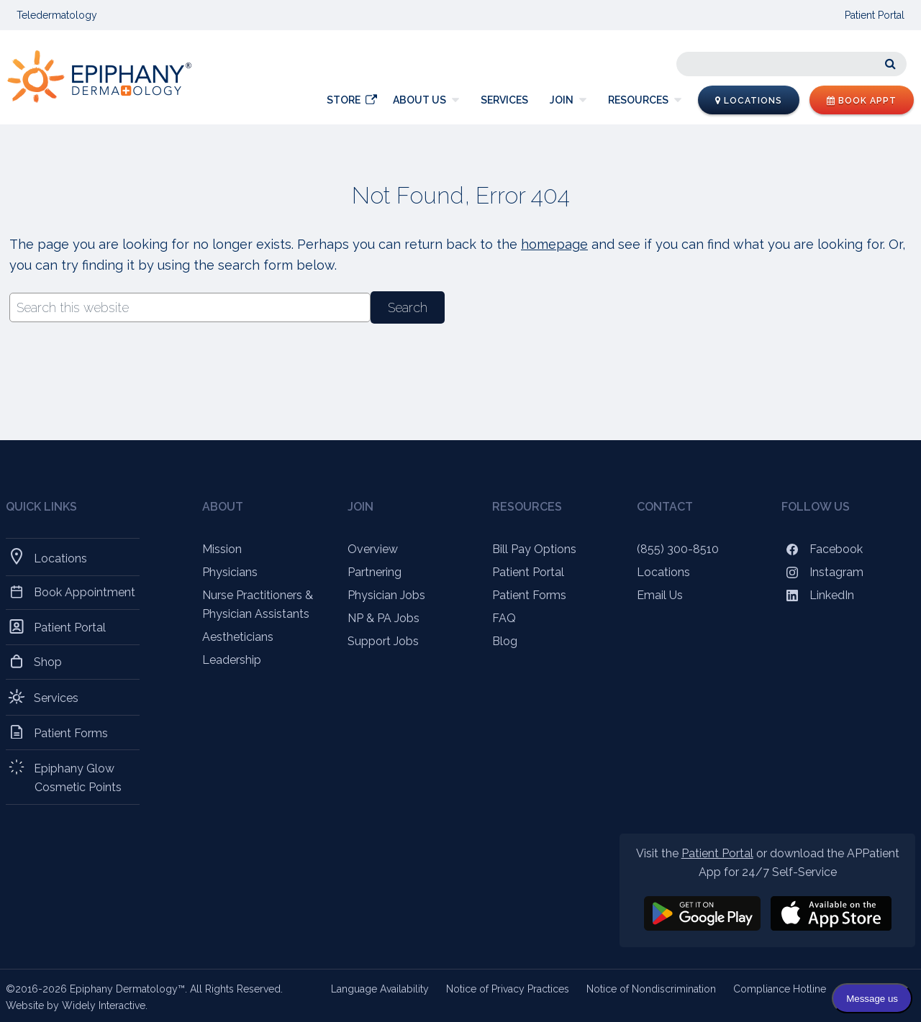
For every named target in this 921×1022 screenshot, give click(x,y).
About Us (419, 100)
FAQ (504, 618)
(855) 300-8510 (678, 549)
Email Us (660, 595)
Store (343, 100)
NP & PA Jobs (383, 618)
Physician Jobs (386, 595)
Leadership (231, 660)
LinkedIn (817, 595)
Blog (504, 641)
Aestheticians (237, 637)
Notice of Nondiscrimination (651, 989)
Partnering (374, 572)
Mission (222, 549)
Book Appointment (85, 592)
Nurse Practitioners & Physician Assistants (257, 604)
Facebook (822, 549)
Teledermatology (57, 15)
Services (504, 100)
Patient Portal (874, 15)
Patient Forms (71, 732)
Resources (638, 100)
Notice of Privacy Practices (507, 989)
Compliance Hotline (779, 989)
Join (561, 100)
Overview (373, 549)
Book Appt (862, 101)
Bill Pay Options (534, 549)
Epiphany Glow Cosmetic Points (78, 776)
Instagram (822, 572)
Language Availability (380, 989)
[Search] (791, 64)
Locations (748, 101)
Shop (48, 661)
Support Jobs (383, 641)
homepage (554, 244)
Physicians (230, 572)
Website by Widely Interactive (75, 1005)
